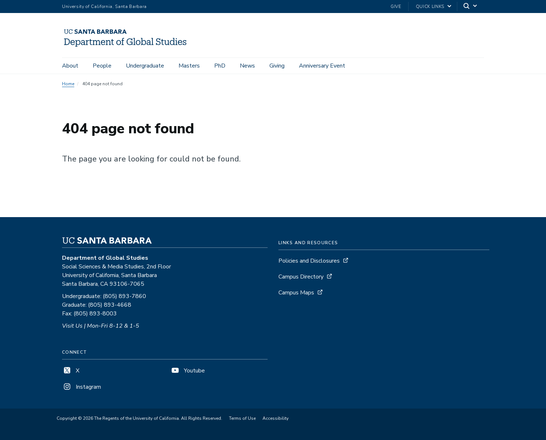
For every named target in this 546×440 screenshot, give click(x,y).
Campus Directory (300, 277)
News (247, 66)
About (70, 66)
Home (68, 84)
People (102, 66)
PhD (219, 66)
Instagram (81, 387)
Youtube (187, 371)
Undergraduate (145, 66)
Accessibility (276, 418)
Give (396, 6)
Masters (189, 66)
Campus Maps (296, 293)
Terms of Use (242, 418)
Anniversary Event (322, 66)
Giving (277, 66)
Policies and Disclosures (309, 261)
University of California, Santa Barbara (104, 6)
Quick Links (430, 6)
